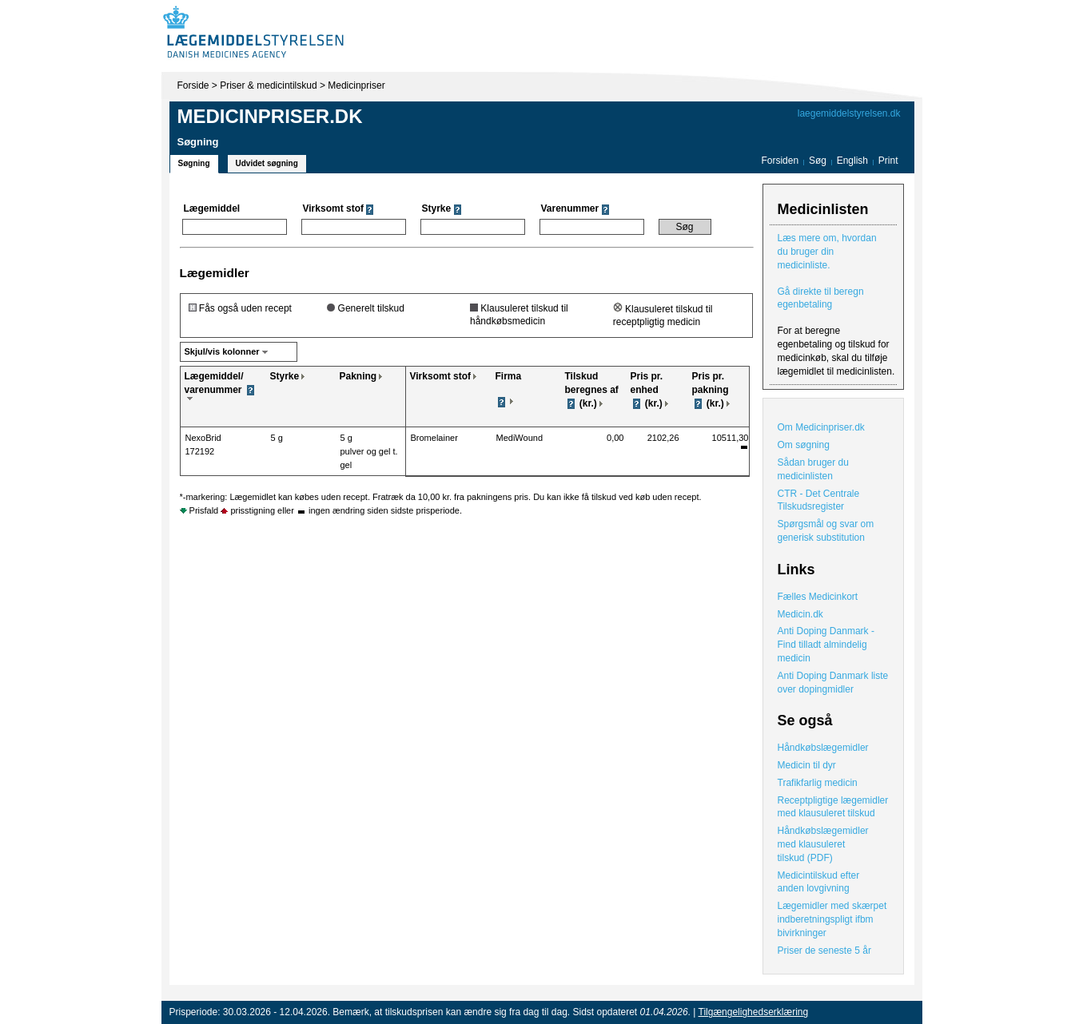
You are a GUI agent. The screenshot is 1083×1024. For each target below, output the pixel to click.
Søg (817, 160)
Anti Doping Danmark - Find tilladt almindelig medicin (826, 644)
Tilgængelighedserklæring (754, 1012)
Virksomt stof (440, 376)
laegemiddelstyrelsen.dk (849, 113)
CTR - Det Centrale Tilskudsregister (819, 500)
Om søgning (804, 444)
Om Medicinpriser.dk (821, 427)
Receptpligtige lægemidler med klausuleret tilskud (833, 807)
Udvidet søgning (267, 163)
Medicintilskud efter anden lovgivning (819, 882)
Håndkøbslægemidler (823, 747)
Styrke (285, 376)
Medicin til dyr (807, 765)
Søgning (194, 163)
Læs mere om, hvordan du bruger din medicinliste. (827, 251)
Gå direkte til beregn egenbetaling (821, 298)
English (854, 160)
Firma (509, 376)
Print (888, 160)
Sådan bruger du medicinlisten (813, 469)
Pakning (358, 376)
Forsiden (779, 160)
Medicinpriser (356, 85)
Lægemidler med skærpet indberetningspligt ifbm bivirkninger (832, 919)
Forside (193, 85)
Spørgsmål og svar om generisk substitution (826, 530)
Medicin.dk (800, 614)
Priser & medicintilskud (268, 85)
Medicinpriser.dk (270, 116)
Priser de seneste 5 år (824, 950)
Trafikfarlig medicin (818, 782)
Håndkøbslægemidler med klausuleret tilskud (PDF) (823, 844)
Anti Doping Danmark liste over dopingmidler (833, 682)
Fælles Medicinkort (818, 596)
